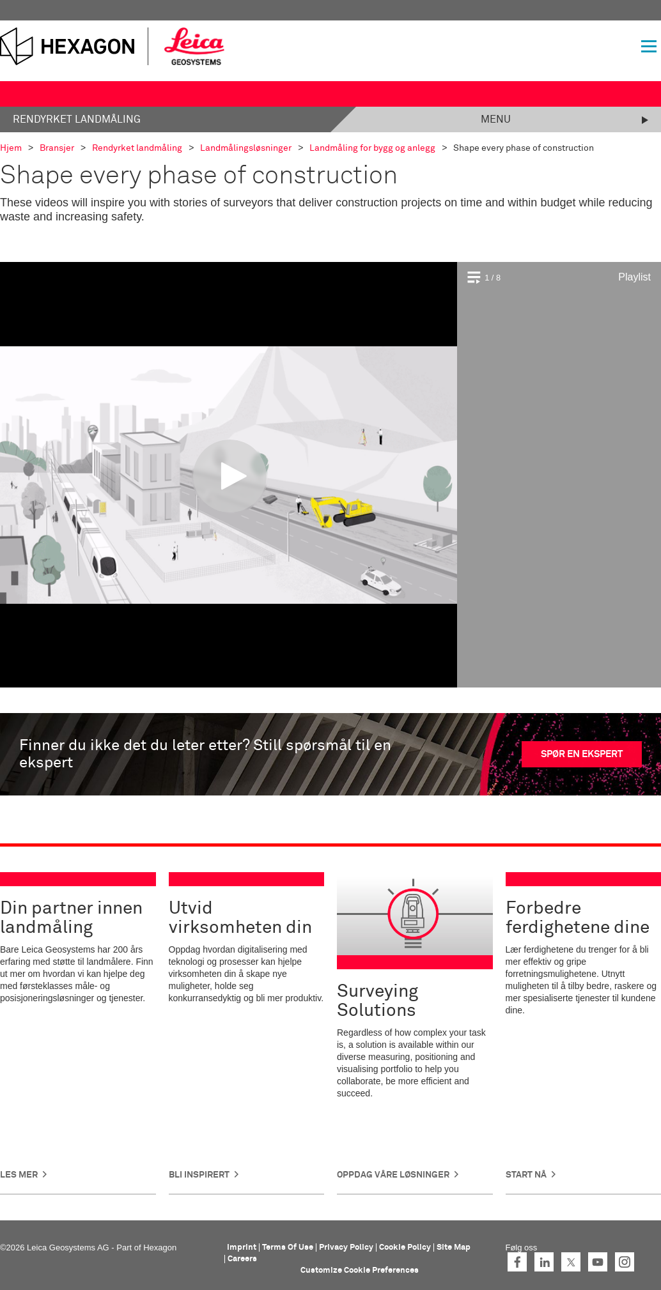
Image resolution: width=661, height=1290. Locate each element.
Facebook (517, 1261)
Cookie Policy (405, 1247)
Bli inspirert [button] (199, 1175)
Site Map (453, 1247)
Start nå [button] (526, 1175)
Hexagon (159, 1247)
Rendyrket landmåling (77, 119)
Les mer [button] (19, 1175)
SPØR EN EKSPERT (582, 754)
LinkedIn (544, 1261)
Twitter (570, 1261)
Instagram (624, 1261)
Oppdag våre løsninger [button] (393, 1175)
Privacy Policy (346, 1247)
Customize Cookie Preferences (359, 1270)
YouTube (597, 1261)
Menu (496, 119)
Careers (242, 1259)
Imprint (241, 1247)
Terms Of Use (287, 1247)
